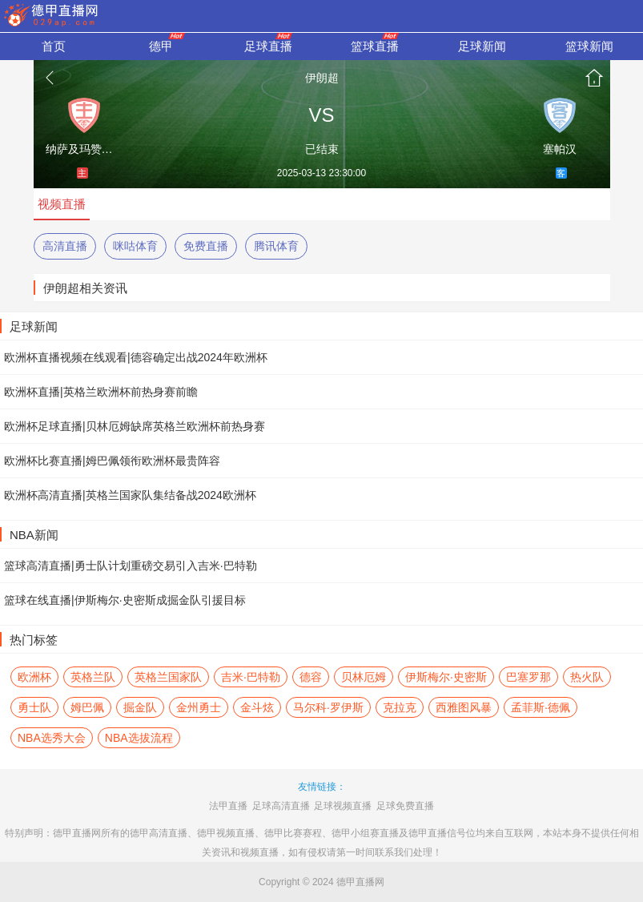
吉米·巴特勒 (250, 676)
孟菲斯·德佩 (540, 707)
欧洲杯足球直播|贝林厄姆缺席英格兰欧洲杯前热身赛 (134, 426)
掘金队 (140, 707)
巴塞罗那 (528, 676)
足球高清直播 (281, 805)
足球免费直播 (405, 805)
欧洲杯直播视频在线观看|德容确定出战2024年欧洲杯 (135, 357)
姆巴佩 (87, 707)
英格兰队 (92, 676)
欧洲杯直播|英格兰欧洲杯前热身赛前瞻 (101, 391)
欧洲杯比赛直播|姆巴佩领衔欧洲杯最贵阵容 (112, 460)
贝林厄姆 (363, 676)
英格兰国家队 (168, 676)
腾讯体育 (276, 246)
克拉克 (399, 707)
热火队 (587, 676)
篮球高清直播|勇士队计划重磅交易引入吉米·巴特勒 (130, 565)
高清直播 (64, 246)
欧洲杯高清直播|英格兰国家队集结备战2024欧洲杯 (130, 495)
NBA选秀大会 (52, 737)
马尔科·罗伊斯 (328, 707)
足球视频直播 (343, 805)
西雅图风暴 (464, 707)
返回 (50, 77)
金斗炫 (257, 707)
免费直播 (205, 246)
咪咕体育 (135, 246)
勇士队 (34, 707)
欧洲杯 (34, 676)
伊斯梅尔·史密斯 (446, 676)
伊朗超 (322, 77)
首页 (594, 77)
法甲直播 (228, 805)
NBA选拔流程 (139, 737)
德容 (310, 676)
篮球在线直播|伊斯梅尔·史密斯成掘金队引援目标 (125, 600)
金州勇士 (198, 707)
